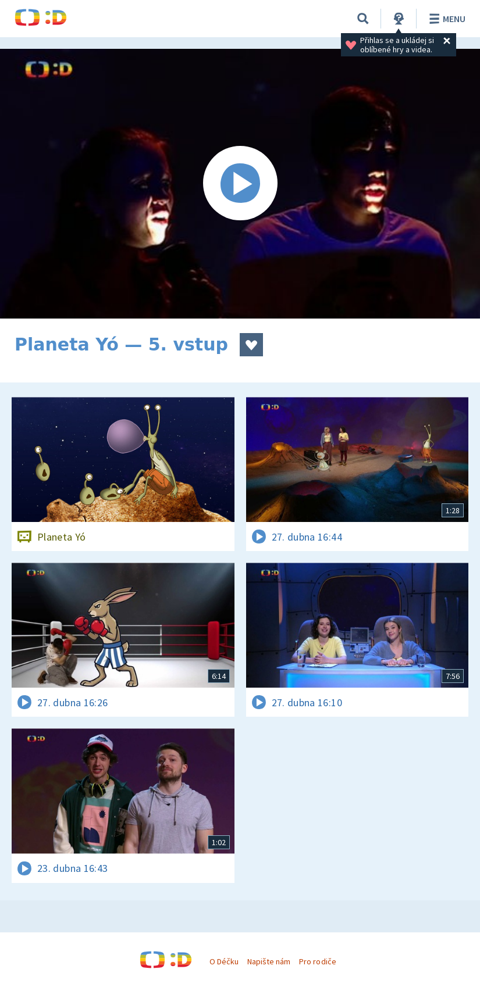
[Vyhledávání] (363, 18)
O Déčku (224, 961)
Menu (445, 18)
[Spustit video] (240, 184)
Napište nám (268, 961)
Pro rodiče (317, 961)
